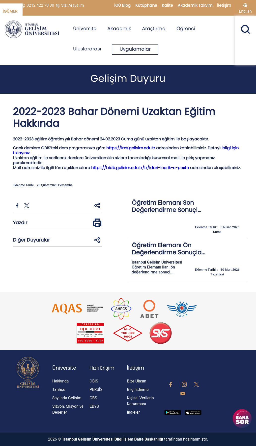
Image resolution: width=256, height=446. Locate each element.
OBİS (93, 381)
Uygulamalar (135, 49)
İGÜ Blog (123, 5)
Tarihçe (58, 389)
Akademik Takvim (195, 5)
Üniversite (84, 28)
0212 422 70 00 (38, 5)
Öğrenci (185, 28)
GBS (93, 398)
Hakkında (60, 381)
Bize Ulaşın (136, 381)
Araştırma (154, 28)
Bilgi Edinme (138, 389)
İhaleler (133, 412)
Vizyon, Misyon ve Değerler (68, 409)
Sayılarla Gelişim (67, 398)
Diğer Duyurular (31, 240)
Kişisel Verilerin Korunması (140, 401)
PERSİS (95, 389)
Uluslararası (87, 48)
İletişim (224, 5)
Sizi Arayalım (69, 5)
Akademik (119, 28)
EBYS (94, 406)
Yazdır (20, 222)
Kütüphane (146, 5)
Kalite (168, 5)
